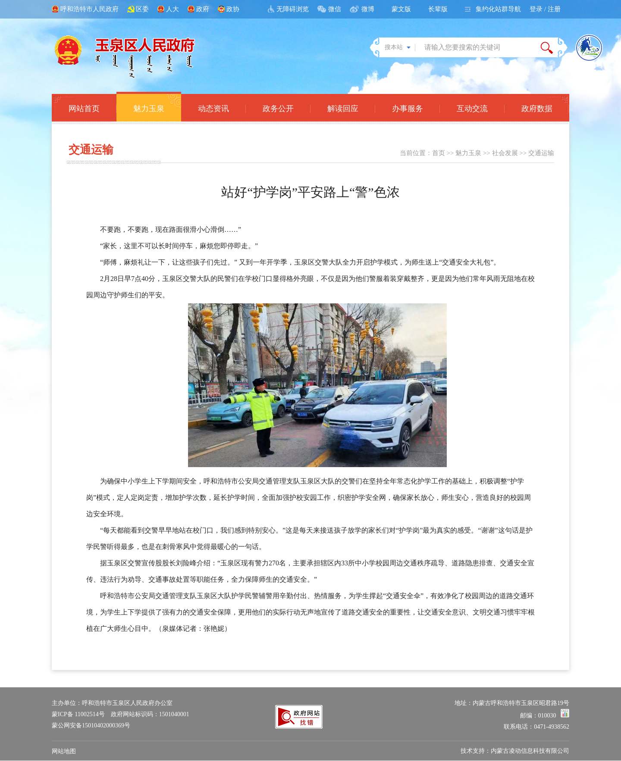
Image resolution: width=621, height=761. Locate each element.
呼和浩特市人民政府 (89, 9)
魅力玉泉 (468, 153)
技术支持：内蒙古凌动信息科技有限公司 (515, 751)
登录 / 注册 (545, 9)
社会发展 (505, 153)
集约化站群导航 (498, 9)
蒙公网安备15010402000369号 (91, 725)
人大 (172, 9)
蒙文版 (401, 9)
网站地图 (64, 751)
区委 (142, 9)
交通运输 (541, 153)
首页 (438, 153)
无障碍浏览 (292, 9)
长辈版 (438, 9)
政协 (232, 9)
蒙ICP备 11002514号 (78, 714)
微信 (334, 9)
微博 (367, 9)
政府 (202, 9)
